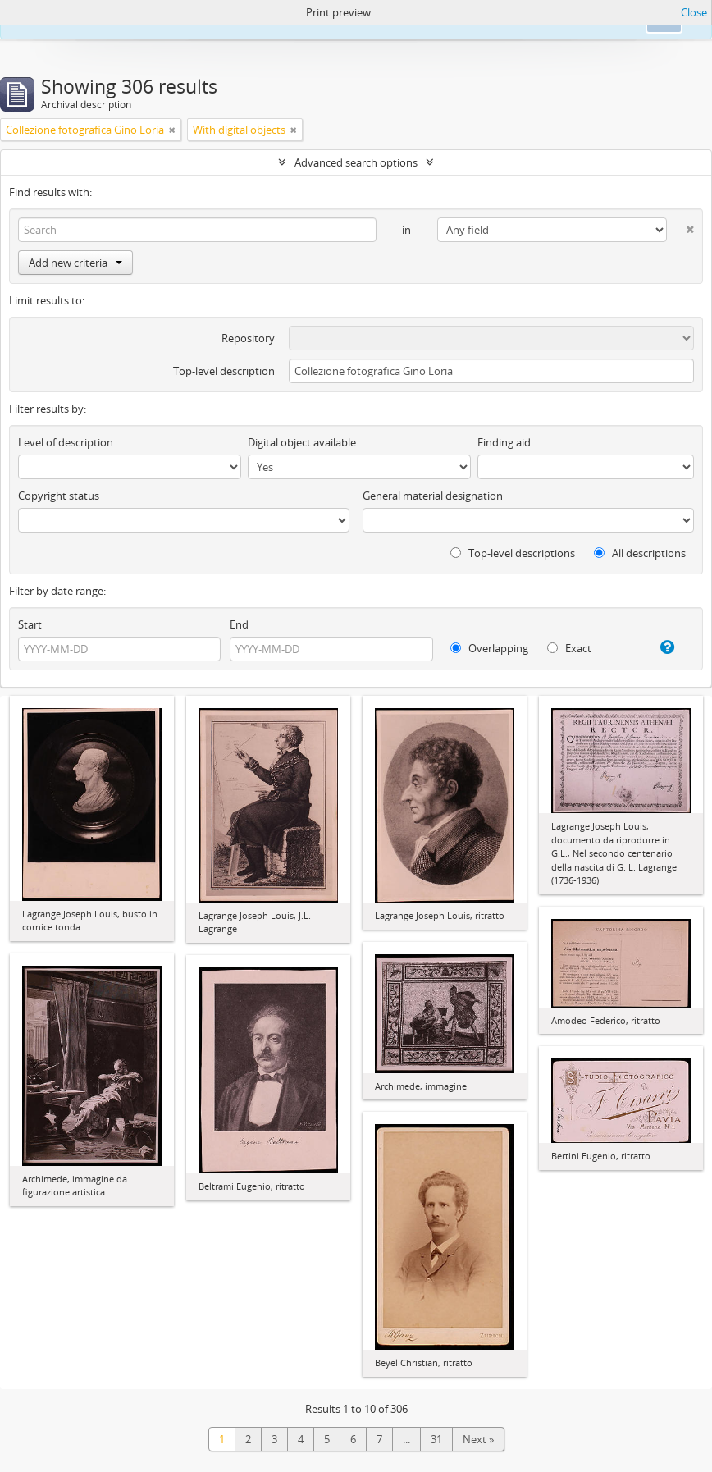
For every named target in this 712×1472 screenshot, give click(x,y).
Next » (478, 1439)
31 (436, 1439)
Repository (248, 338)
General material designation (433, 495)
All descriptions (640, 553)
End (239, 624)
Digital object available (302, 442)
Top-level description (224, 370)
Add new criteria (75, 262)
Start (30, 624)
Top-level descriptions (512, 553)
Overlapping (489, 648)
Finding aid (504, 442)
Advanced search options (356, 162)
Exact (569, 648)
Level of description (65, 442)
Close (694, 12)
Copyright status (58, 495)
